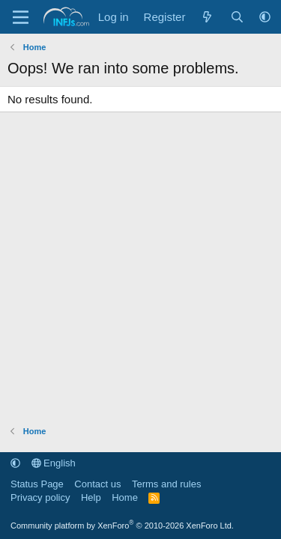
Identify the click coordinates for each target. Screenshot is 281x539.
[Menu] (20, 17)
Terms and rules (166, 484)
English (53, 463)
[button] (265, 17)
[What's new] (207, 17)
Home (125, 497)
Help (91, 497)
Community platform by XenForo (122, 525)
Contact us (97, 484)
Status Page (37, 484)
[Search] (237, 17)
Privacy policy (40, 497)
